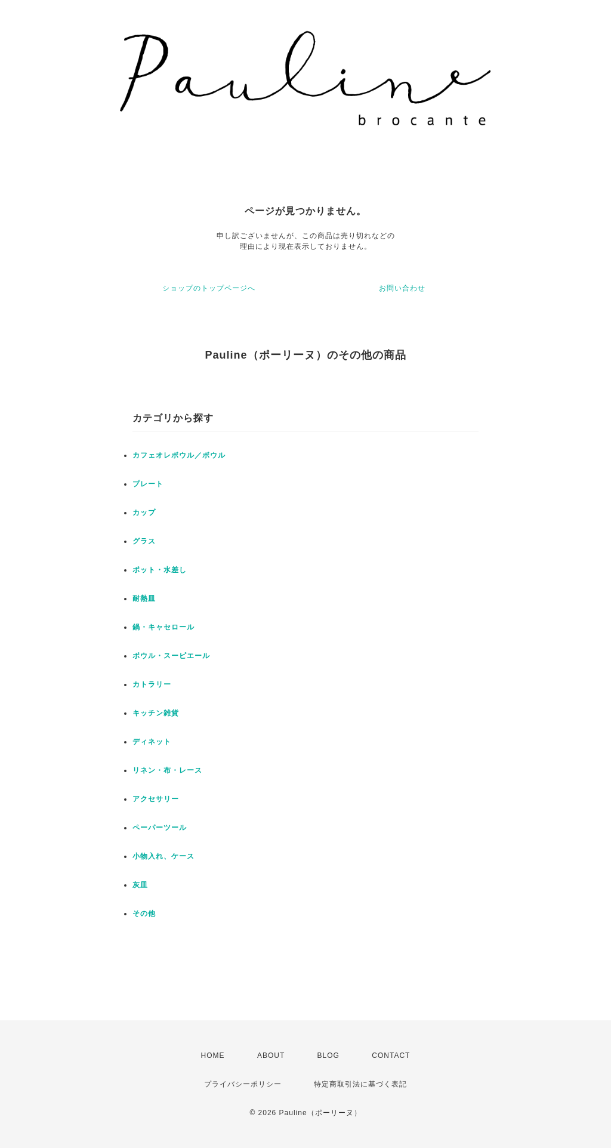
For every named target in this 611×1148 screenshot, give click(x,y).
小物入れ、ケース (163, 856)
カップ (144, 512)
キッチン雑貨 (155, 713)
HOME (213, 1055)
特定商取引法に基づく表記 (360, 1084)
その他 (144, 913)
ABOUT (271, 1055)
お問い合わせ (402, 288)
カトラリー (151, 684)
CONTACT (391, 1055)
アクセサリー (155, 799)
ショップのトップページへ (208, 288)
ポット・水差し (159, 570)
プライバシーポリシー (243, 1084)
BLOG (328, 1055)
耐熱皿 (144, 598)
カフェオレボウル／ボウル (179, 455)
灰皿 (140, 885)
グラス (144, 541)
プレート (147, 484)
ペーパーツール (159, 827)
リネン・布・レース (167, 770)
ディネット (151, 741)
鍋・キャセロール (163, 627)
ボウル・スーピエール (171, 656)
